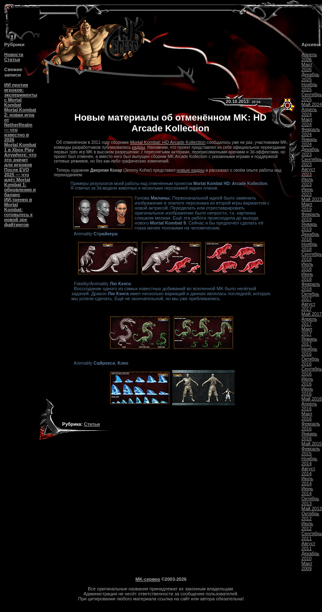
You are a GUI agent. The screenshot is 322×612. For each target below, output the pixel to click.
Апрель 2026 (309, 57)
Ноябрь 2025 (309, 87)
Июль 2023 (307, 182)
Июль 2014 (307, 481)
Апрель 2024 (309, 112)
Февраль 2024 (311, 132)
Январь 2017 (309, 341)
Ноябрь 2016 (309, 351)
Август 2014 (308, 471)
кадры (138, 147)
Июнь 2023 (307, 192)
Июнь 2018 (307, 276)
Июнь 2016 (307, 391)
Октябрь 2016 (311, 361)
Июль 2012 (307, 526)
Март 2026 (307, 67)
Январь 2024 (309, 142)
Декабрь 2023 (311, 152)
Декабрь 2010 (311, 556)
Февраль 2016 (311, 426)
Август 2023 (308, 172)
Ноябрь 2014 (309, 461)
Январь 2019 (309, 227)
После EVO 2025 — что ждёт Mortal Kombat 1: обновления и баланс (20, 182)
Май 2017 (312, 313)
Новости (13, 54)
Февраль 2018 (311, 286)
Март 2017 (307, 331)
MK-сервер (148, 579)
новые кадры (191, 170)
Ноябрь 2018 (309, 247)
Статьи (12, 59)
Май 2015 (312, 443)
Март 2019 (307, 207)
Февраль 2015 (311, 451)
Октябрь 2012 (311, 516)
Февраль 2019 (311, 217)
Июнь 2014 (307, 491)
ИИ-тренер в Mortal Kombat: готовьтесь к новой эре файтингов (18, 212)
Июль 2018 (307, 266)
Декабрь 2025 (311, 77)
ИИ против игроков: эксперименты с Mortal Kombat (20, 94)
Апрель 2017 (309, 321)
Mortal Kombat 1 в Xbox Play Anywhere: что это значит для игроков (20, 154)
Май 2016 (312, 398)
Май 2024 (312, 104)
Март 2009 (307, 566)
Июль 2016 (307, 381)
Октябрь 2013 (311, 501)
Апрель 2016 (309, 406)
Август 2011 (308, 546)
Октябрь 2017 (311, 296)
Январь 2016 (309, 436)
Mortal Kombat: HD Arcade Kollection (168, 142)
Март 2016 (307, 416)
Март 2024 (307, 122)
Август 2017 (308, 306)
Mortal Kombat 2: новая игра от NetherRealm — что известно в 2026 (20, 124)
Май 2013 (312, 508)
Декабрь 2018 (311, 237)
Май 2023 (312, 199)
